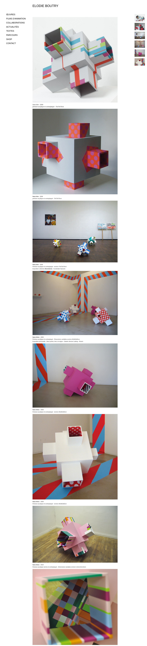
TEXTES (10, 31)
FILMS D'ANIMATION (16, 18)
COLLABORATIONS (15, 23)
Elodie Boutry (45, 6)
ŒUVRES (10, 14)
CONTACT (11, 43)
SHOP (9, 39)
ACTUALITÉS (12, 27)
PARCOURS (12, 35)
